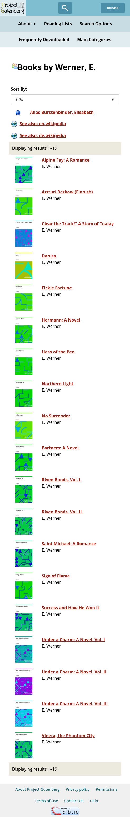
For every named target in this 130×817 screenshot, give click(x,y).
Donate (112, 8)
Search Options (96, 24)
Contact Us (73, 800)
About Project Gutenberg (37, 789)
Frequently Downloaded (44, 39)
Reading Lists (58, 24)
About (27, 24)
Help (94, 800)
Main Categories (94, 39)
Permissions (106, 789)
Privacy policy (78, 789)
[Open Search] (65, 8)
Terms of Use (46, 800)
